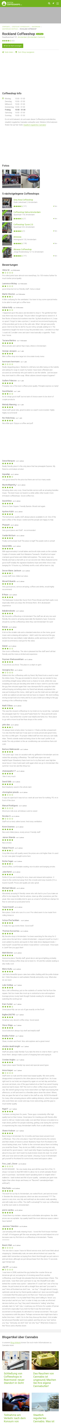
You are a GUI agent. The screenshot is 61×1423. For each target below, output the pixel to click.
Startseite (6, 26)
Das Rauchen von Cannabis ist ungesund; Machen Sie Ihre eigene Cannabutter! (44, 1380)
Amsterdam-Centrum (10, 29)
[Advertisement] (30, 72)
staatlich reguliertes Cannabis (34, 125)
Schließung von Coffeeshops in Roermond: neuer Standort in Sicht (14, 1378)
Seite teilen (7, 52)
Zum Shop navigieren (24, 52)
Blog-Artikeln (16, 1343)
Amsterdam (36, 26)
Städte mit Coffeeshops (21, 26)
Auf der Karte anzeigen (13, 46)
